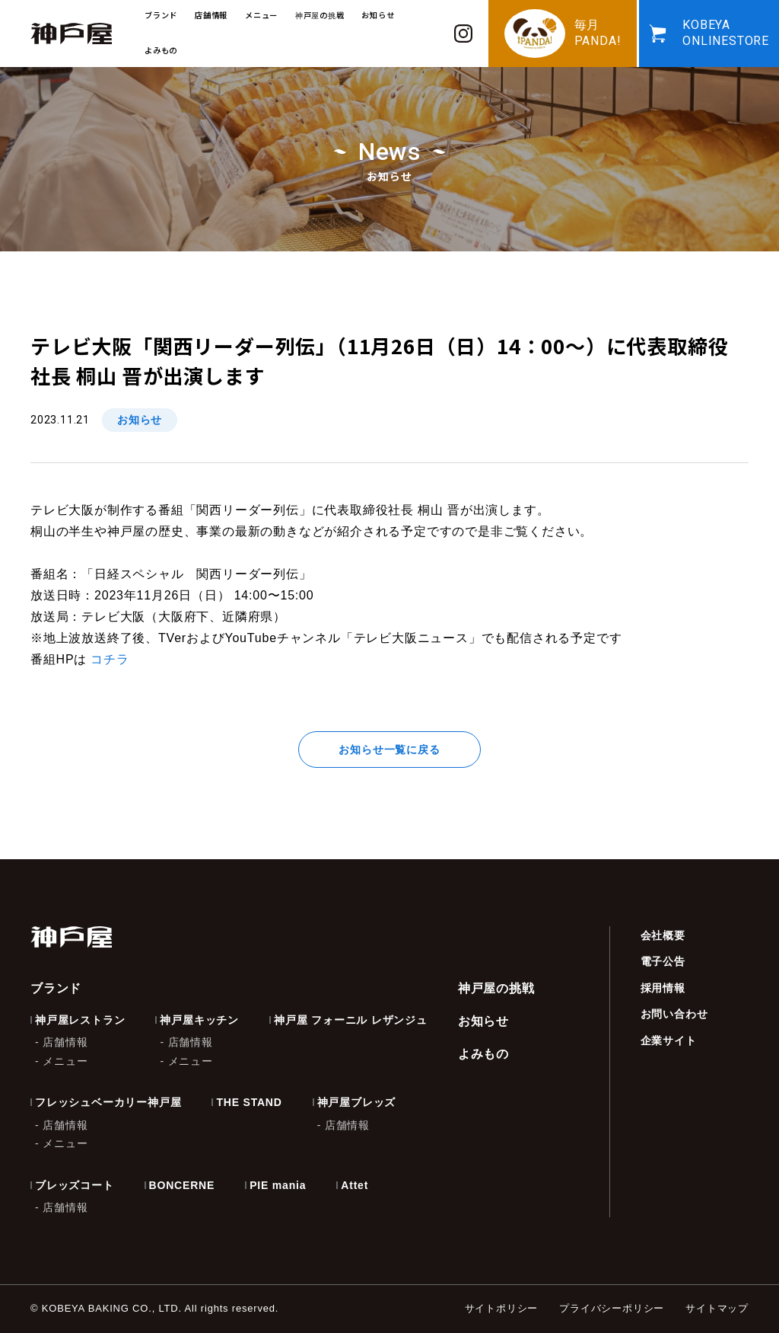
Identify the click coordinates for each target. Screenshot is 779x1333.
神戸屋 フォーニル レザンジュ (351, 1020)
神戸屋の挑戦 (320, 15)
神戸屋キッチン (199, 1020)
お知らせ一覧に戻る (389, 749)
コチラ (110, 659)
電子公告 (663, 961)
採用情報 (663, 988)
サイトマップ (717, 1308)
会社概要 (663, 935)
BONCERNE (182, 1185)
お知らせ (377, 15)
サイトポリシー (502, 1308)
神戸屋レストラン (80, 1020)
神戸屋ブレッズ (356, 1102)
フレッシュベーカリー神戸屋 (108, 1102)
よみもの (161, 50)
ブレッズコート (74, 1185)
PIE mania (278, 1185)
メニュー (65, 1061)
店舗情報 (65, 1042)
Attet (354, 1185)
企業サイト (669, 1040)
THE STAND (248, 1102)
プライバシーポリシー (611, 1308)
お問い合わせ (674, 1014)
